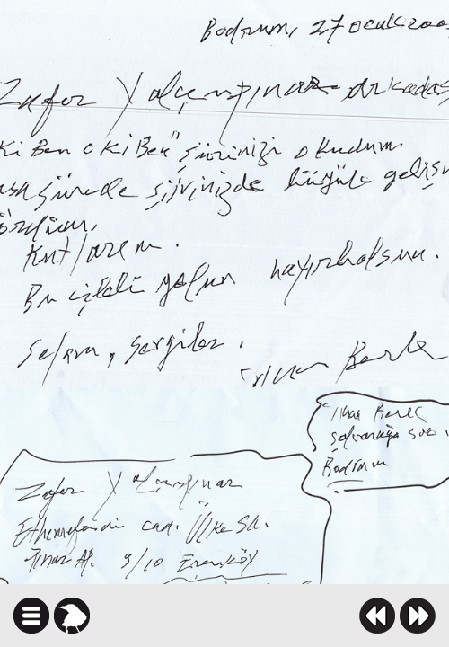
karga (72, 616)
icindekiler (31, 616)
